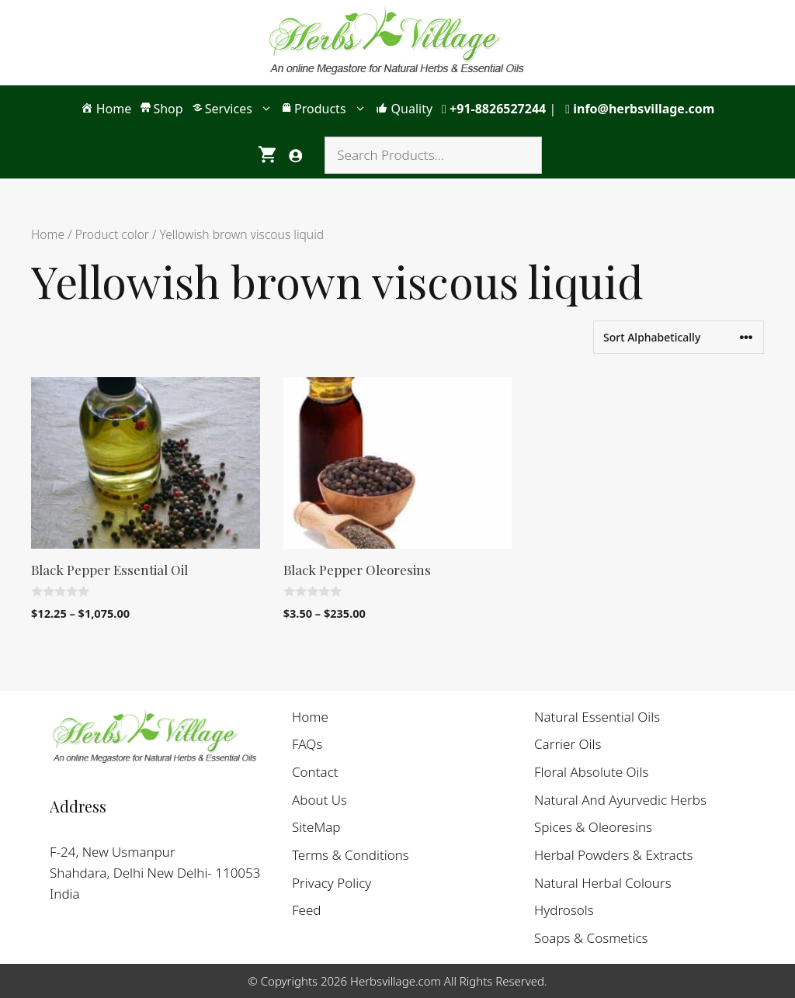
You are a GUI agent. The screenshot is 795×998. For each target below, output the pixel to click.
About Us (319, 800)
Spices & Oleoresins (593, 827)
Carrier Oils (567, 744)
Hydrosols (564, 910)
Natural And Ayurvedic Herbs (620, 800)
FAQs (307, 744)
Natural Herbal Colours (603, 883)
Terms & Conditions (350, 855)
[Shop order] (678, 337)
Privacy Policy (331, 883)
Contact (315, 772)
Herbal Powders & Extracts (613, 855)
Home (47, 234)
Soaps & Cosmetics (591, 938)
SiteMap (316, 827)
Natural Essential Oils (597, 717)
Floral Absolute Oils (591, 772)
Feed (306, 910)
